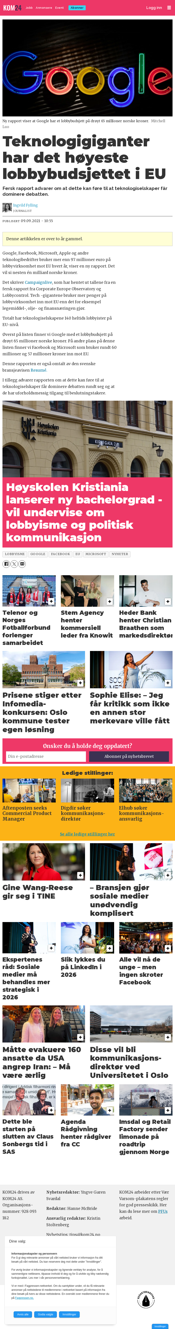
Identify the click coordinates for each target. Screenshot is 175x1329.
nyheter (120, 554)
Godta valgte (45, 1314)
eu (77, 554)
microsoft (95, 554)
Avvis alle (22, 1314)
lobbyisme (15, 554)
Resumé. (39, 370)
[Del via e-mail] (22, 564)
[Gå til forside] (13, 8)
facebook (60, 554)
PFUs (163, 1211)
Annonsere (44, 7)
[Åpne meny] (169, 7)
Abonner (77, 7)
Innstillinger (160, 1326)
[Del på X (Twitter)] (14, 564)
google (37, 554)
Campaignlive (38, 282)
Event (59, 7)
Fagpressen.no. (24, 1298)
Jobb (29, 7)
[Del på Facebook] (6, 564)
